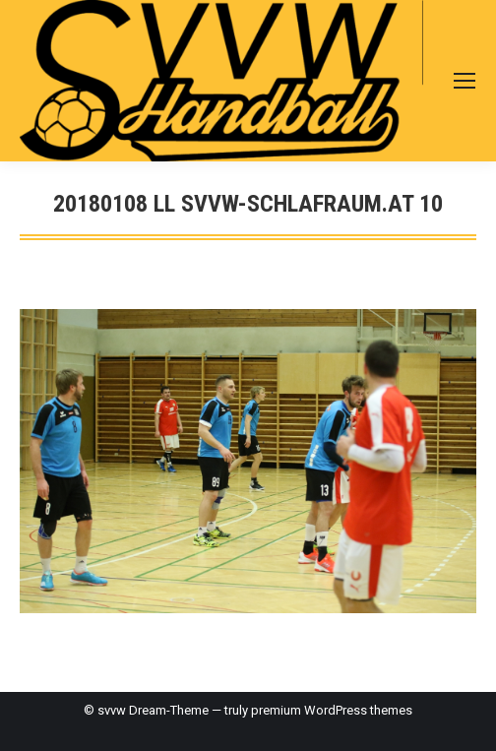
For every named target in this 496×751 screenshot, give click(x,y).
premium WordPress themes (331, 710)
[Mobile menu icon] (464, 81)
